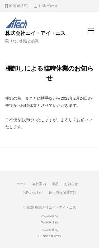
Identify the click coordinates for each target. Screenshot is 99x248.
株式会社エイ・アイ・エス (35, 33)
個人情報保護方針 (62, 192)
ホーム (21, 184)
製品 (55, 184)
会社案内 (39, 184)
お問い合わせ (48, 6)
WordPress (49, 222)
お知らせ (71, 184)
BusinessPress (49, 236)
